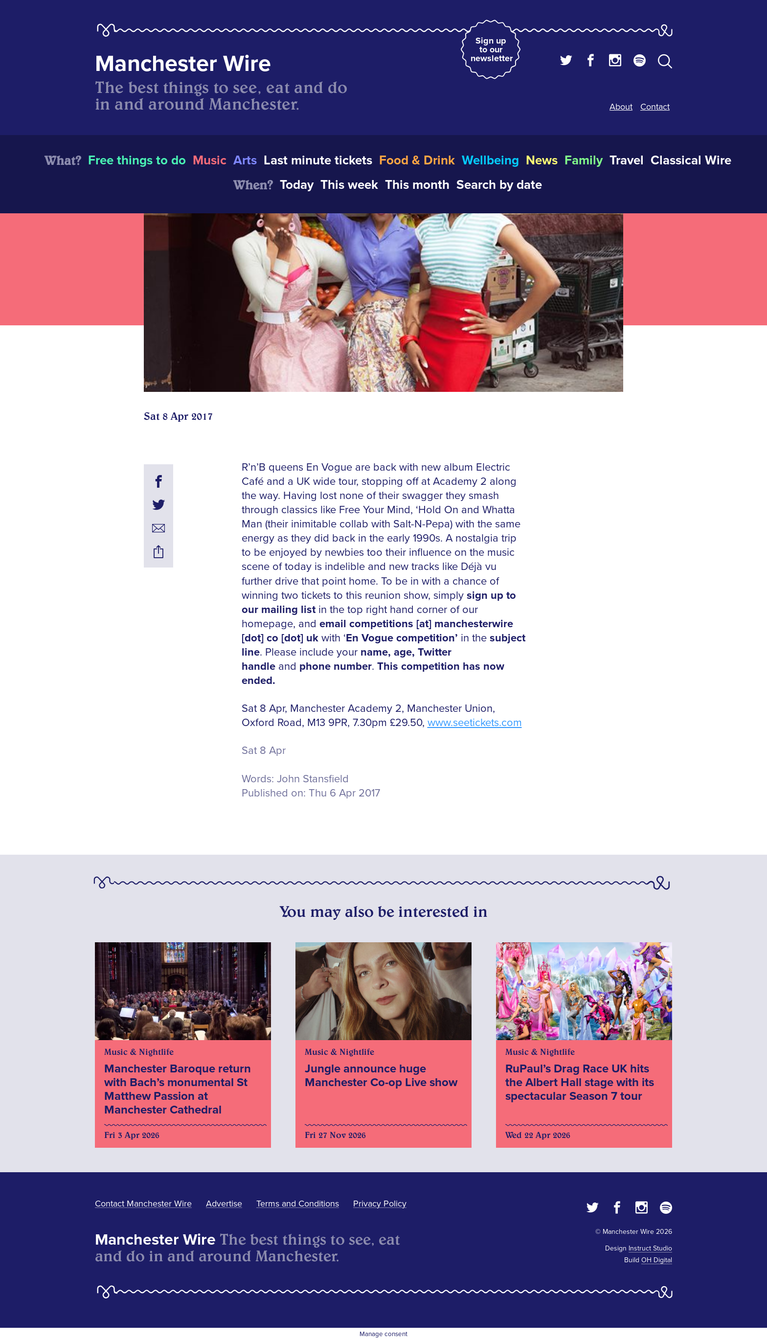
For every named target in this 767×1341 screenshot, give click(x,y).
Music (209, 160)
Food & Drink (417, 160)
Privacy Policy (379, 1203)
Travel (626, 160)
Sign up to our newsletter (492, 49)
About (620, 106)
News (542, 160)
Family (583, 160)
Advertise (224, 1203)
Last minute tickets (318, 160)
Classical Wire (691, 160)
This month (417, 185)
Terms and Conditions (297, 1203)
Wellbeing (490, 160)
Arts (245, 160)
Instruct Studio (650, 1248)
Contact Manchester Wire (143, 1203)
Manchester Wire (183, 64)
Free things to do (137, 160)
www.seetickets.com (475, 722)
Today (297, 185)
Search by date (499, 185)
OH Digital (656, 1260)
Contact (655, 106)
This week (349, 185)
